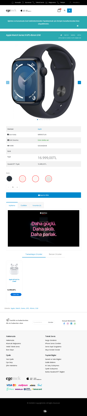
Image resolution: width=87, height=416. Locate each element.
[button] (74, 2)
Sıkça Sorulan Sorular (52, 350)
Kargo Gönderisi (50, 340)
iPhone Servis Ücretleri (53, 343)
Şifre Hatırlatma (11, 365)
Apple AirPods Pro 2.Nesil (14, 280)
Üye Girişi (9, 362)
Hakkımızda (10, 340)
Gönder (50, 322)
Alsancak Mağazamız (13, 343)
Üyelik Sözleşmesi (51, 369)
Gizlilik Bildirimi (50, 362)
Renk (8, 173)
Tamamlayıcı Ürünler (33, 254)
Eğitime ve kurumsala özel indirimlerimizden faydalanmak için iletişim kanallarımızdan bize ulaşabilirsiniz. (43, 22)
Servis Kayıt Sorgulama (53, 347)
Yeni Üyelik (10, 359)
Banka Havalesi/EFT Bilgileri (55, 372)
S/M (36, 308)
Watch (66, 35)
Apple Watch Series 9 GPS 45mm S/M (69, 38)
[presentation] (7, 82)
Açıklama (12, 205)
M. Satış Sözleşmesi (52, 365)
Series (23, 308)
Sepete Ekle (43, 195)
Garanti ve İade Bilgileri (53, 359)
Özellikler (24, 205)
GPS (27, 308)
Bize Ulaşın (10, 350)
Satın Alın (16, 294)
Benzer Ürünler (55, 254)
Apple (79, 35)
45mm (32, 308)
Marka (73, 35)
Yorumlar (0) (36, 205)
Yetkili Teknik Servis (13, 347)
